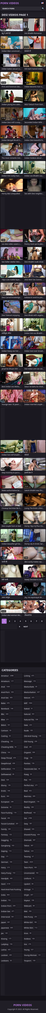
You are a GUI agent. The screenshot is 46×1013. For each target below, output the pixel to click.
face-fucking (9, 813)
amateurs (7, 681)
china (6, 752)
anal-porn (7, 692)
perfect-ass (31, 785)
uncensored (31, 873)
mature (29, 697)
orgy (28, 758)
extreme (6, 807)
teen (29, 862)
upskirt (29, 884)
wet (28, 911)
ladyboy (7, 944)
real (28, 791)
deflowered (8, 774)
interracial (8, 917)
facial (6, 818)
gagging (6, 840)
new (28, 725)
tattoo (29, 851)
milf (28, 703)
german (7, 862)
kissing (6, 939)
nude (28, 730)
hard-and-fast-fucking (11, 890)
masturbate (31, 687)
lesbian (6, 955)
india (5, 895)
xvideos (29, 939)
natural (29, 714)
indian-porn (8, 906)
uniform (29, 878)
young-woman (32, 955)
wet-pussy (31, 917)
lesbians (6, 960)
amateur (7, 676)
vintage (29, 889)
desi (5, 780)
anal (5, 687)
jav (4, 933)
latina (6, 949)
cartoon (6, 730)
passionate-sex (32, 769)
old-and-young (33, 736)
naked (28, 708)
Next (25, 626)
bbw (5, 719)
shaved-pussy (32, 834)
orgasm (30, 752)
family (6, 829)
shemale (30, 840)
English (43, 2)
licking (29, 676)
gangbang (8, 845)
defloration (8, 769)
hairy (5, 867)
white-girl (30, 922)
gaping (6, 851)
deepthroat (8, 763)
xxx (28, 944)
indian (6, 900)
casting (6, 736)
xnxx (28, 933)
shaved (29, 829)
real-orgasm (32, 802)
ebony (6, 785)
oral (28, 747)
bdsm (6, 725)
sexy (28, 823)
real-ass (30, 796)
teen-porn (30, 867)
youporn (30, 960)
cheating (7, 741)
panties (29, 763)
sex (28, 818)
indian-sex (8, 911)
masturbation (32, 692)
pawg (28, 774)
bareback (7, 708)
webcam (29, 906)
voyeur (29, 900)
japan (6, 922)
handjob (7, 878)
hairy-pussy (8, 873)
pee (28, 780)
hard (6, 884)
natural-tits (31, 719)
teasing (29, 856)
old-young (31, 741)
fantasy (6, 834)
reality (29, 807)
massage (30, 681)
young (29, 949)
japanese (7, 928)
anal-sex (7, 697)
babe (5, 703)
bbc (5, 714)
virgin (29, 895)
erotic (6, 791)
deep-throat (8, 758)
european (7, 802)
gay (5, 856)
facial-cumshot (10, 823)
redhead (30, 813)
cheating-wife (9, 747)
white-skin (31, 928)
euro (5, 796)
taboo (29, 845)
